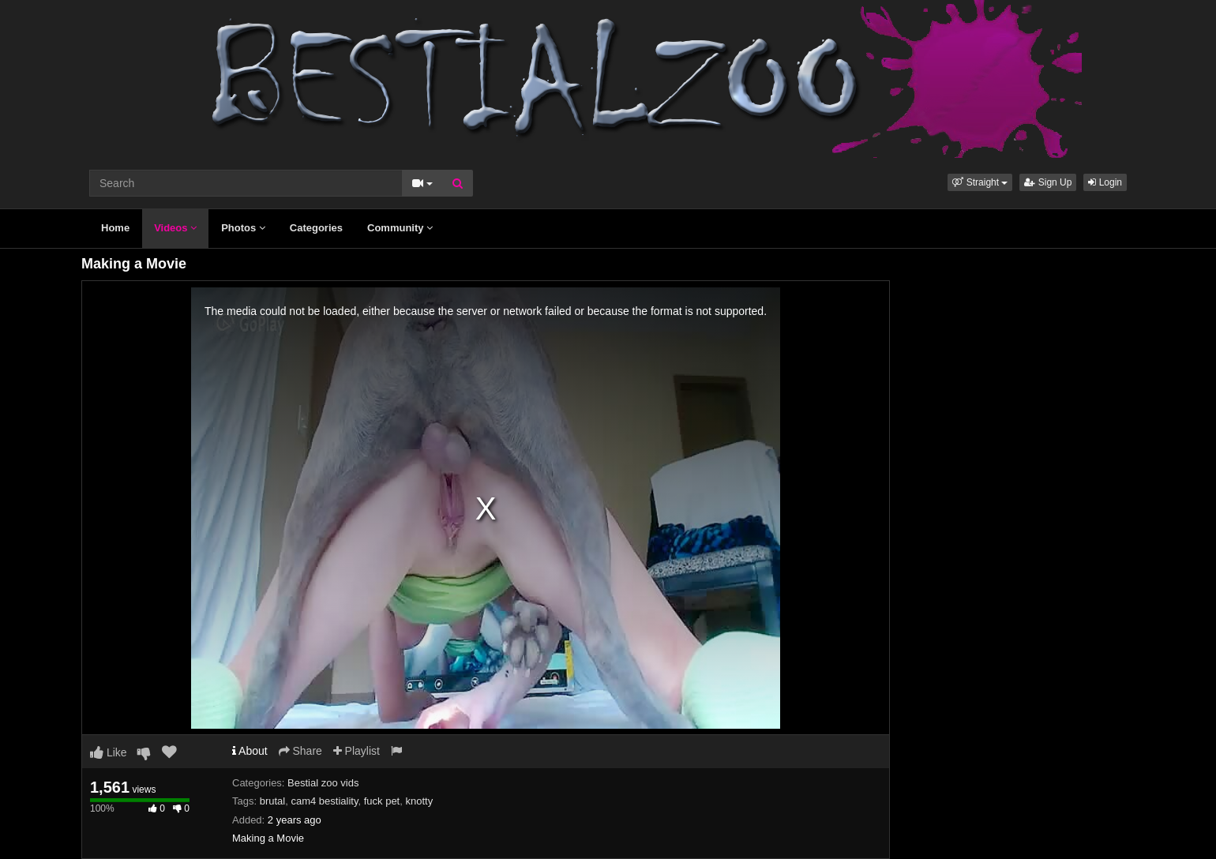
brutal (273, 801)
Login (1105, 182)
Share (300, 751)
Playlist (356, 751)
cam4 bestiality (324, 801)
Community (400, 228)
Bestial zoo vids (322, 783)
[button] (980, 182)
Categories (316, 228)
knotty (419, 801)
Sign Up (1048, 182)
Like (108, 752)
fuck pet (382, 801)
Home (115, 228)
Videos (175, 228)
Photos (243, 228)
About (250, 751)
